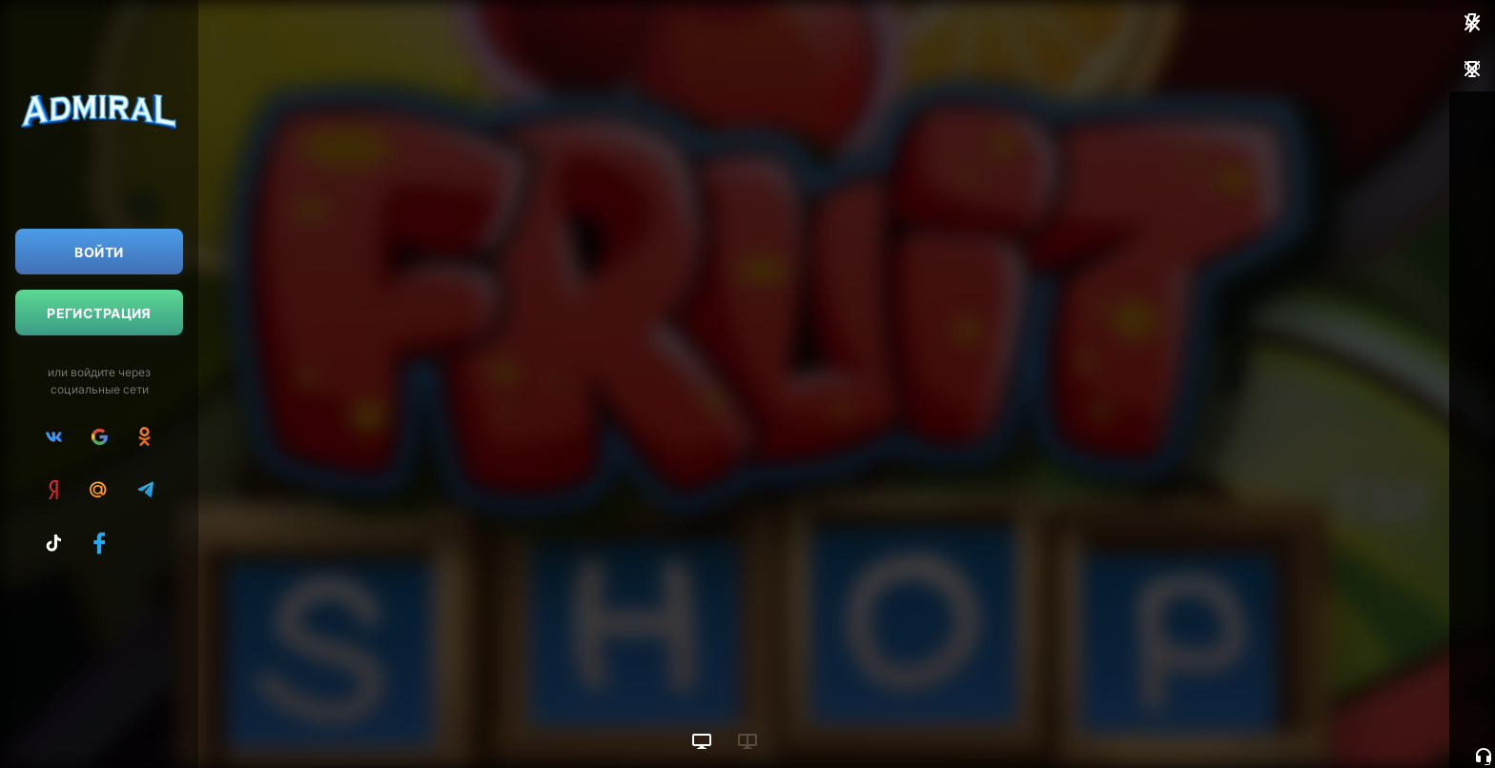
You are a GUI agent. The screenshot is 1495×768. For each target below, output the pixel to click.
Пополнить (1349, 206)
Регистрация (99, 313)
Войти (98, 252)
